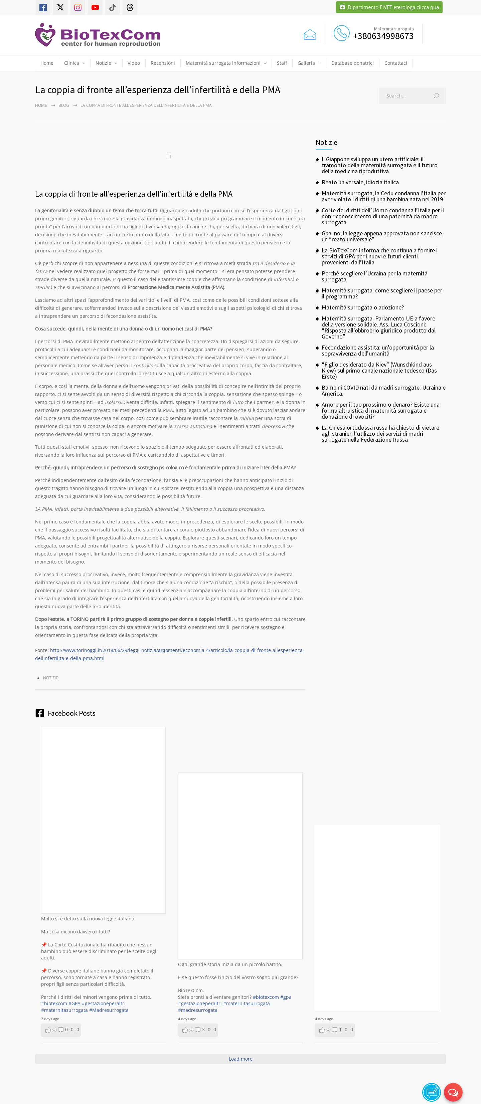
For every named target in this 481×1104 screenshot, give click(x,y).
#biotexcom (54, 1003)
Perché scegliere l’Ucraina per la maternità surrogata (375, 276)
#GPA (74, 1003)
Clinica (71, 63)
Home (46, 63)
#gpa (286, 997)
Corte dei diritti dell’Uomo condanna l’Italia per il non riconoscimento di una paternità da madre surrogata (383, 216)
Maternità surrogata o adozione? (363, 307)
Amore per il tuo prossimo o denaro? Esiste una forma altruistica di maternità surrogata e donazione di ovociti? (381, 410)
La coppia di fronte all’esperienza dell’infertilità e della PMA (133, 194)
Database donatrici (352, 63)
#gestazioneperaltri (104, 1003)
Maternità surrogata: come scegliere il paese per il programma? (382, 293)
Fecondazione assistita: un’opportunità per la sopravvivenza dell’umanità (378, 350)
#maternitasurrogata (64, 1010)
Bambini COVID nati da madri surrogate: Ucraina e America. (384, 390)
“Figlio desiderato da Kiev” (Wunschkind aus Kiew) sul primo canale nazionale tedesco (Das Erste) (379, 370)
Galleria (306, 63)
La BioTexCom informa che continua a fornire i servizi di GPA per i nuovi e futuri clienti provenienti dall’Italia (380, 256)
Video (134, 63)
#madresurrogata (197, 1010)
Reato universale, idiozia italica (360, 182)
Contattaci (395, 63)
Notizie (103, 63)
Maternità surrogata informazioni (223, 63)
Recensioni (163, 63)
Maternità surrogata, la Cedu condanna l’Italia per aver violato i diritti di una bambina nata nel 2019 (384, 196)
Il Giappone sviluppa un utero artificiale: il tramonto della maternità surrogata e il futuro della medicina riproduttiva (380, 165)
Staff (282, 63)
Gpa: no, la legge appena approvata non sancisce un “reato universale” (382, 236)
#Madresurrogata (109, 1010)
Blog (63, 105)
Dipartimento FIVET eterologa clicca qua (389, 7)
